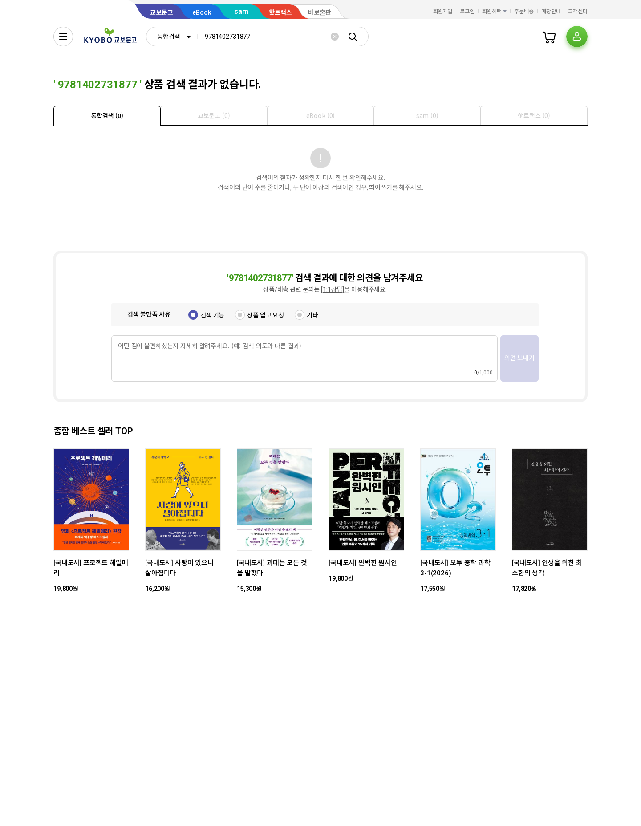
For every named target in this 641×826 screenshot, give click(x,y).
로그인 (467, 11)
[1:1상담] (332, 289)
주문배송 (524, 11)
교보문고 (161, 12)
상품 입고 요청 (265, 315)
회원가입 (443, 11)
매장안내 (551, 11)
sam (241, 11)
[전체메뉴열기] (63, 36)
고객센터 (578, 11)
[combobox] (172, 36)
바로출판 (319, 12)
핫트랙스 (280, 12)
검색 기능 (212, 315)
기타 (312, 315)
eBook (201, 12)
